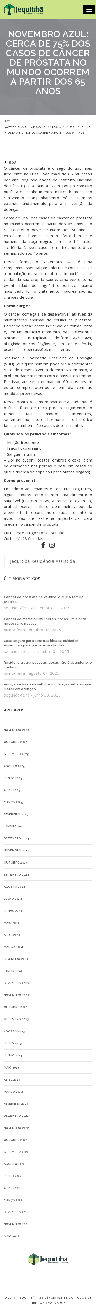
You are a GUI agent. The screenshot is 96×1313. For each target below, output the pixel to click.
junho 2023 (13, 1055)
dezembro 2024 (16, 838)
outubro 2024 (16, 862)
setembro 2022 (16, 1152)
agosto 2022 (14, 1164)
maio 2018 (11, 1236)
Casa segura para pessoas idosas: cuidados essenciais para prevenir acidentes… (41, 643)
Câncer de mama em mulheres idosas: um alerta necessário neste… (45, 621)
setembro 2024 (16, 874)
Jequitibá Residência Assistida (42, 561)
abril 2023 (12, 1079)
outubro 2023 (16, 1007)
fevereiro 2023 (16, 1103)
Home (8, 121)
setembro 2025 (16, 754)
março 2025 (13, 802)
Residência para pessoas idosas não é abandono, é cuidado (48, 665)
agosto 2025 (14, 766)
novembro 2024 (16, 850)
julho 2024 (13, 898)
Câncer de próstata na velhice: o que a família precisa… (43, 599)
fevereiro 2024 (16, 959)
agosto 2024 (14, 886)
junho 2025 (13, 778)
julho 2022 (13, 1176)
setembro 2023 (16, 1019)
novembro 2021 (16, 1224)
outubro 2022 (15, 1140)
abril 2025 (12, 790)
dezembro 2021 (16, 1212)
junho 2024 (13, 911)
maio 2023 (11, 1067)
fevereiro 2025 (16, 814)
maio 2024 (12, 923)
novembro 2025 (16, 730)
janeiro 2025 (14, 826)
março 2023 (13, 1091)
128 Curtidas (29, 538)
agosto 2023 (14, 1031)
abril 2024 (12, 935)
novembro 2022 (16, 1128)
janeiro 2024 (14, 971)
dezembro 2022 (16, 1116)
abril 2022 (12, 1188)
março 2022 (13, 1200)
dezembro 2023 (16, 983)
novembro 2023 (16, 995)
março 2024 (13, 947)
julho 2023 (13, 1043)
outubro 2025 (16, 742)
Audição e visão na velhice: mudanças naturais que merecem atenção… (48, 686)
